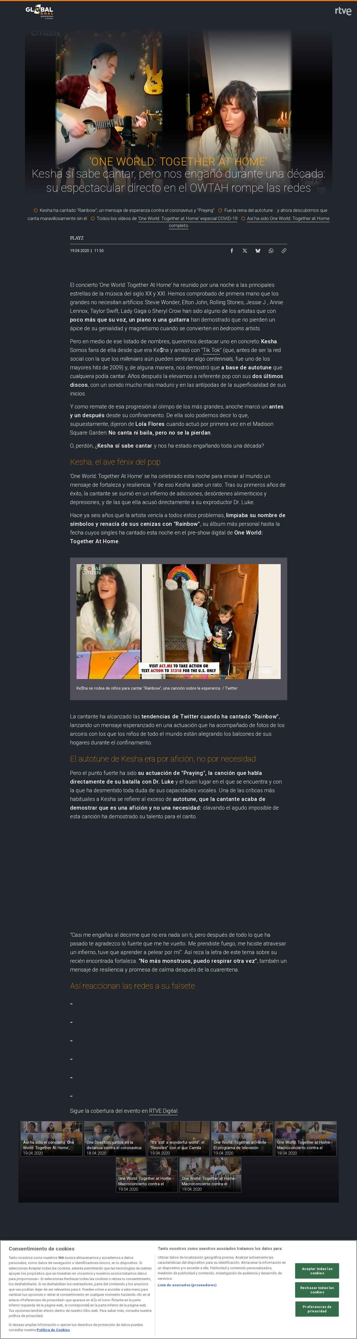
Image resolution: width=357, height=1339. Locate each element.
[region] (178, 1289)
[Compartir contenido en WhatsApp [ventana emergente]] (270, 249)
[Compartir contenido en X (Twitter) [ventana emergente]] (244, 249)
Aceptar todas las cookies (317, 1271)
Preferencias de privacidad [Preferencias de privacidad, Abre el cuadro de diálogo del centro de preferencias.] (317, 1309)
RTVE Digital (163, 1111)
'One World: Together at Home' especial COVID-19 (187, 218)
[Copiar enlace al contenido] (283, 249)
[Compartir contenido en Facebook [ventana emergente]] (231, 249)
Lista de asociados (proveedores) (187, 1285)
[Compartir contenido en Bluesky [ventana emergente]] (257, 249)
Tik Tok (211, 350)
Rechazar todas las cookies (317, 1290)
